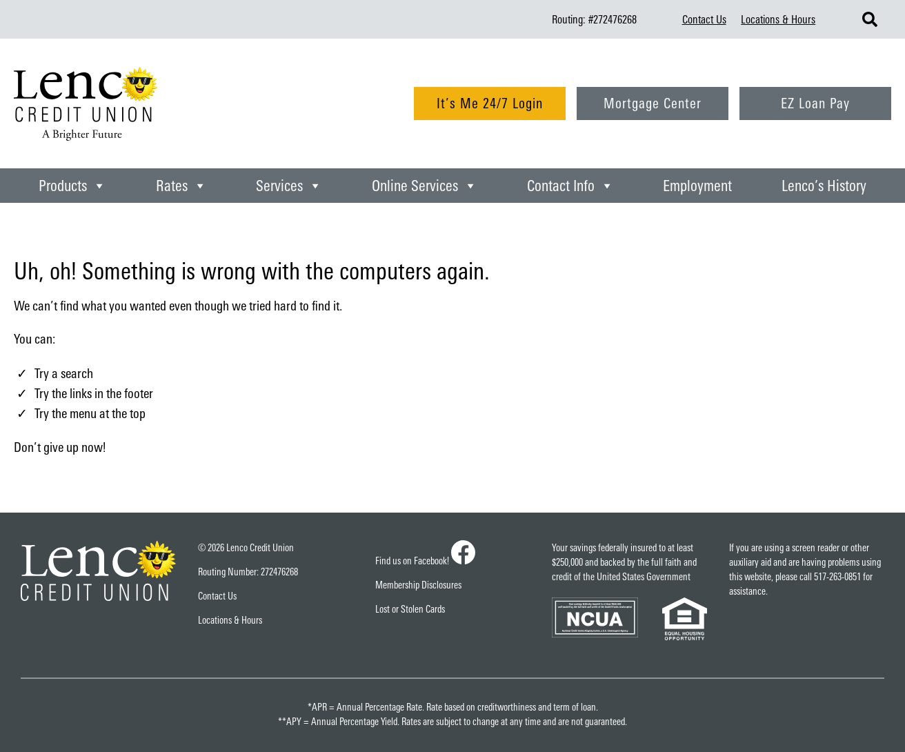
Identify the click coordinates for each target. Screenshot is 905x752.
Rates (181, 185)
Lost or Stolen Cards (410, 609)
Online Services (424, 185)
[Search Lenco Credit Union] (870, 19)
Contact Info (570, 185)
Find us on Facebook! (425, 560)
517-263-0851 (837, 576)
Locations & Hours (778, 19)
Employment (697, 185)
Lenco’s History (824, 185)
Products (72, 185)
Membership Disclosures (418, 585)
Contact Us (704, 19)
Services (289, 185)
